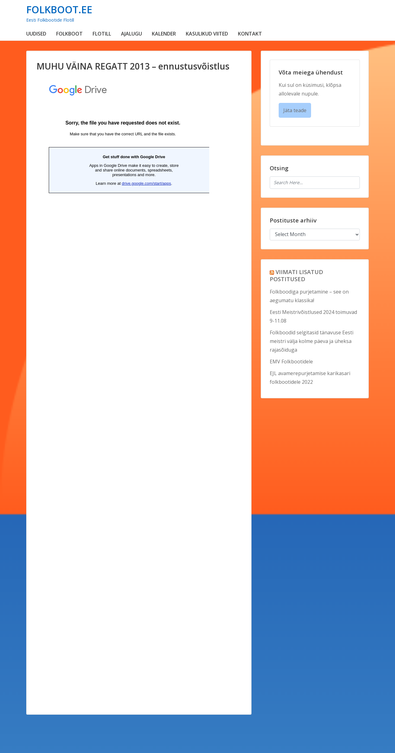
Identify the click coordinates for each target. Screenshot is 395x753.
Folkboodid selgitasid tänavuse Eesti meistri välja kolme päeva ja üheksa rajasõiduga (311, 341)
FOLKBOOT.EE (59, 9)
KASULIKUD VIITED (207, 33)
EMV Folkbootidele (291, 361)
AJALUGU (131, 33)
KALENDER (164, 33)
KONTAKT (250, 33)
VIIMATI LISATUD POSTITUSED (296, 275)
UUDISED (36, 33)
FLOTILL (102, 33)
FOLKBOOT (69, 33)
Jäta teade (294, 110)
